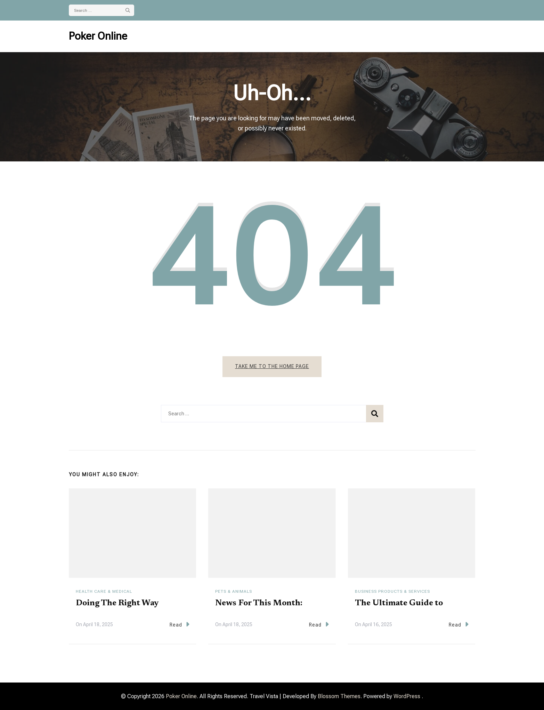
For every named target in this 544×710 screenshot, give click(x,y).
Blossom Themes (339, 696)
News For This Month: (258, 603)
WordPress (406, 696)
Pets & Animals (233, 591)
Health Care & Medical (104, 591)
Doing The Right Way (117, 603)
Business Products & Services (392, 591)
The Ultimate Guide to (399, 603)
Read (179, 624)
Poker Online (98, 36)
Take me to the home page (272, 366)
